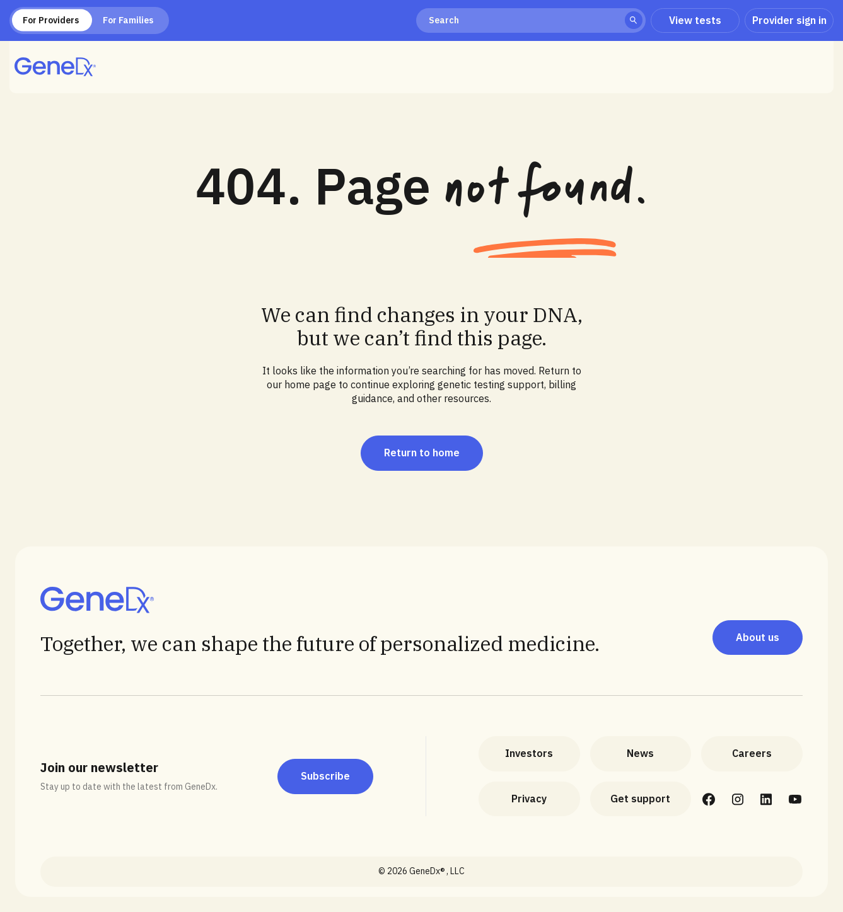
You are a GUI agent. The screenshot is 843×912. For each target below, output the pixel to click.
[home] (55, 66)
